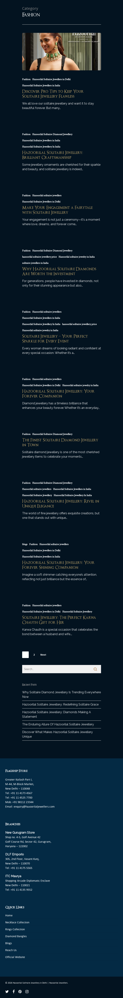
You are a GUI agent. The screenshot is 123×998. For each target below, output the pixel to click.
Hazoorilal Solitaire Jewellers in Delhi (51, 79)
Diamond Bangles (16, 936)
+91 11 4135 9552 (21, 889)
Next (43, 654)
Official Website (15, 957)
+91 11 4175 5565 (21, 867)
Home (9, 915)
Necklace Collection (17, 922)
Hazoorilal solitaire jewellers (46, 195)
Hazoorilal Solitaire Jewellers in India (41, 85)
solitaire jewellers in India (35, 263)
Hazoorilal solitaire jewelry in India (77, 257)
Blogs (8, 943)
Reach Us (11, 950)
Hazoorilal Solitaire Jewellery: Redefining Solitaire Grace (60, 704)
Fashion (26, 79)
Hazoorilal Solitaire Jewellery (37, 495)
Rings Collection (15, 929)
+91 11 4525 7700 (21, 797)
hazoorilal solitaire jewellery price (39, 257)
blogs (24, 544)
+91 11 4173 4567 (21, 793)
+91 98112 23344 (22, 802)
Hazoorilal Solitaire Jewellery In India (41, 146)
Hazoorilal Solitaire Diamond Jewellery (52, 134)
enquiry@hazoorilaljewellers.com (34, 806)
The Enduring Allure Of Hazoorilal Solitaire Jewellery (58, 724)
